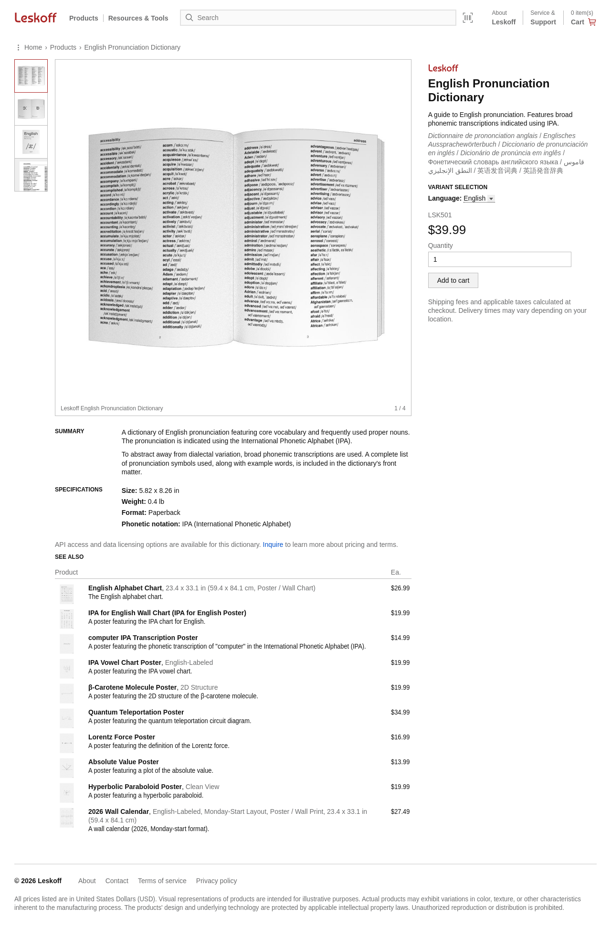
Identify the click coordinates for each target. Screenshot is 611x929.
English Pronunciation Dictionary (132, 47)
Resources (138, 18)
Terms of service (162, 881)
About (87, 881)
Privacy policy (216, 881)
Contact (116, 881)
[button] (479, 198)
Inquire (273, 544)
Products (83, 18)
